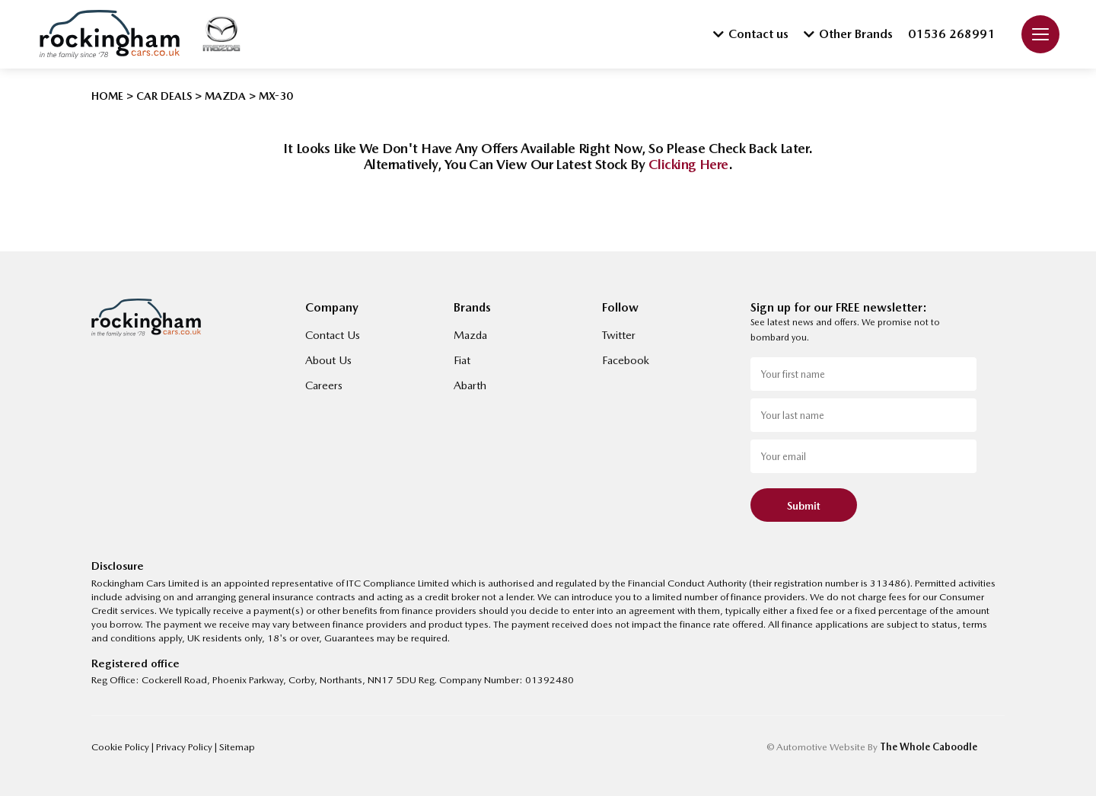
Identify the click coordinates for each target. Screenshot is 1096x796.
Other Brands (848, 34)
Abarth (470, 385)
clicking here (688, 164)
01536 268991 (951, 34)
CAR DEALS (164, 96)
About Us (328, 360)
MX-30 (276, 96)
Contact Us (332, 335)
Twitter (619, 335)
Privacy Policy (185, 747)
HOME (107, 96)
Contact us (751, 34)
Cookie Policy (121, 747)
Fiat (462, 360)
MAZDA (225, 96)
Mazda (470, 335)
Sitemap (237, 747)
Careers (323, 385)
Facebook (625, 360)
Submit (803, 506)
